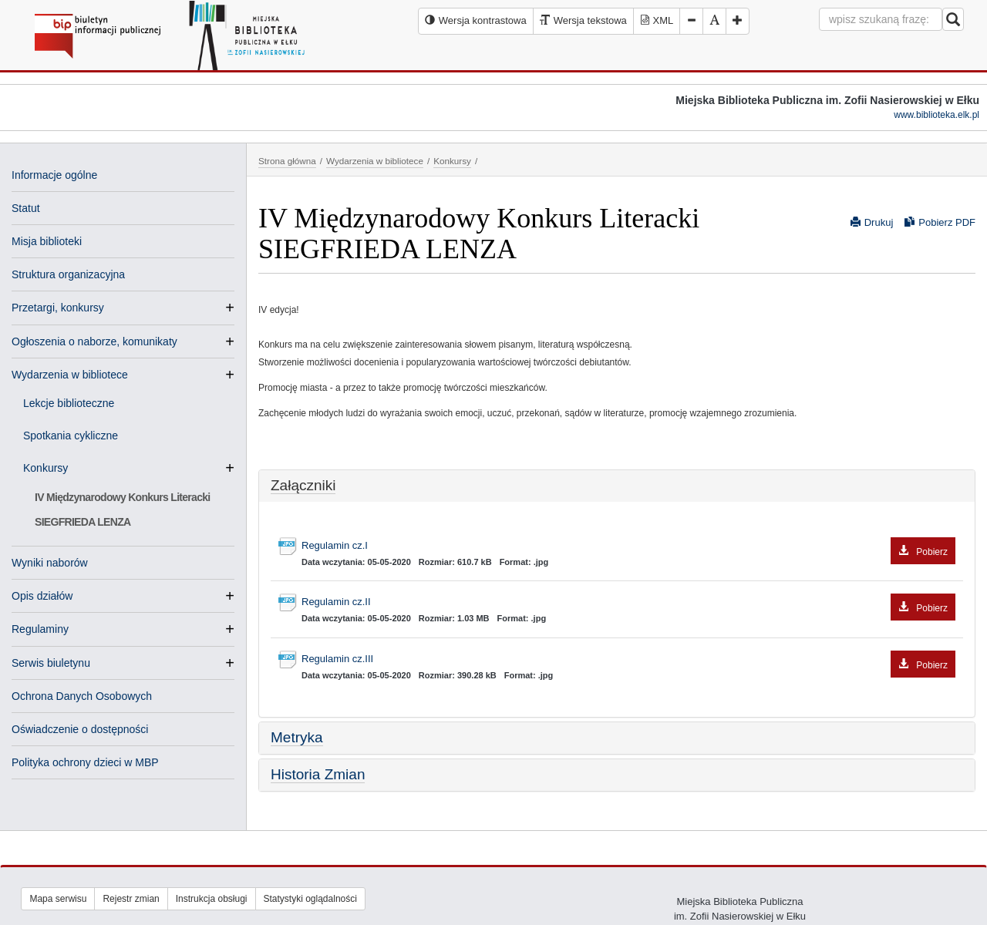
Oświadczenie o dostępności (80, 729)
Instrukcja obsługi (212, 898)
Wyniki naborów (50, 563)
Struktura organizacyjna (68, 274)
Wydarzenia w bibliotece (70, 374)
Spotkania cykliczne (70, 435)
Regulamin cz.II (628, 602)
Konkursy (51, 468)
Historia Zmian (318, 774)
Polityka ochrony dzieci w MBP (85, 762)
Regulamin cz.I (628, 546)
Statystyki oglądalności (310, 898)
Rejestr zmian (131, 898)
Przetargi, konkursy (58, 307)
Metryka (297, 737)
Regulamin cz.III (628, 659)
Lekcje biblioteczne (68, 403)
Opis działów (42, 596)
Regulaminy (40, 629)
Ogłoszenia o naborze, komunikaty (94, 341)
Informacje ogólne (54, 175)
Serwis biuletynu (51, 663)
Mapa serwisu (57, 898)
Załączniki (303, 485)
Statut (26, 208)
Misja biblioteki (47, 241)
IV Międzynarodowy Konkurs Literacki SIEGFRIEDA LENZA (123, 509)
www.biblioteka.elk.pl (936, 114)
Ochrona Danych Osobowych (82, 696)
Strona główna (287, 161)
